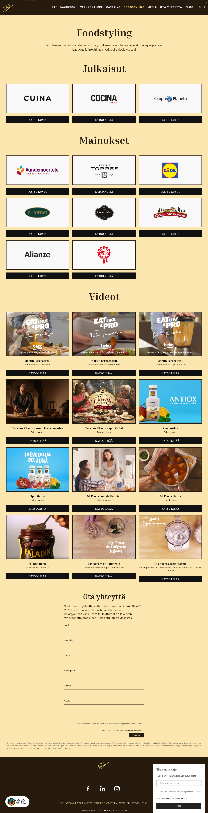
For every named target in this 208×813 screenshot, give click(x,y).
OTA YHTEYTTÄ (171, 7)
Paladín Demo (37, 563)
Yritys (67, 655)
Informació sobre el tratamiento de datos (171, 798)
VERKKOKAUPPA (91, 7)
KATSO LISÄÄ (37, 373)
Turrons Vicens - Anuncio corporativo (37, 428)
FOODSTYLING (134, 7)
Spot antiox (170, 428)
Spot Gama (37, 496)
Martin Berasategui (37, 360)
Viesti (67, 701)
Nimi (66, 625)
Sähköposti (69, 670)
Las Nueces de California (104, 563)
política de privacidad (133, 730)
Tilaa (179, 806)
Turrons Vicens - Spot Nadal (104, 428)
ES (199, 7)
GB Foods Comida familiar (104, 496)
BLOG (189, 7)
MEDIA (152, 7)
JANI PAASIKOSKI (64, 7)
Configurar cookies (90, 810)
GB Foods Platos (170, 496)
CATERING (113, 7)
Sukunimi (68, 640)
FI (204, 7)
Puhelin (67, 685)
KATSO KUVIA (37, 119)
